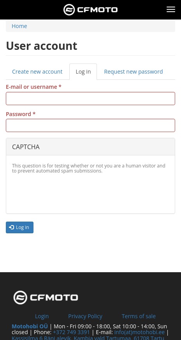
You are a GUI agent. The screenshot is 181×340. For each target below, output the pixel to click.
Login (42, 316)
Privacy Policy (85, 316)
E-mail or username (34, 87)
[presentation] (71, 192)
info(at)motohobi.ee (139, 332)
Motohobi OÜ (30, 326)
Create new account (37, 71)
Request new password (133, 71)
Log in (86, 74)
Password (20, 114)
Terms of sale (139, 316)
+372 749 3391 (71, 332)
